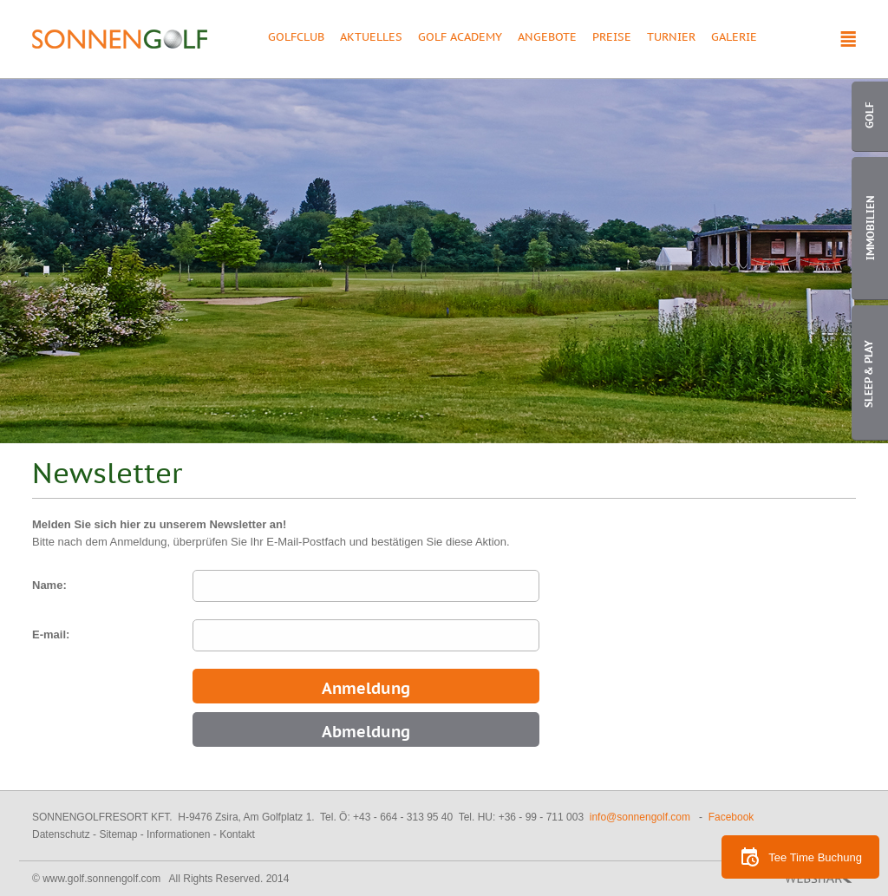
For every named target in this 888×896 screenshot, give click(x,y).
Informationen (178, 834)
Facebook (731, 817)
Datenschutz (61, 834)
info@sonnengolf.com (640, 817)
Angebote (547, 38)
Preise (611, 38)
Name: (49, 585)
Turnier (671, 38)
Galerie (734, 38)
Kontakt (237, 834)
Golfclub (296, 38)
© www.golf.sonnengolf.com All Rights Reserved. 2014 (160, 879)
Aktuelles (371, 38)
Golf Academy (460, 38)
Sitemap (118, 834)
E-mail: (50, 634)
